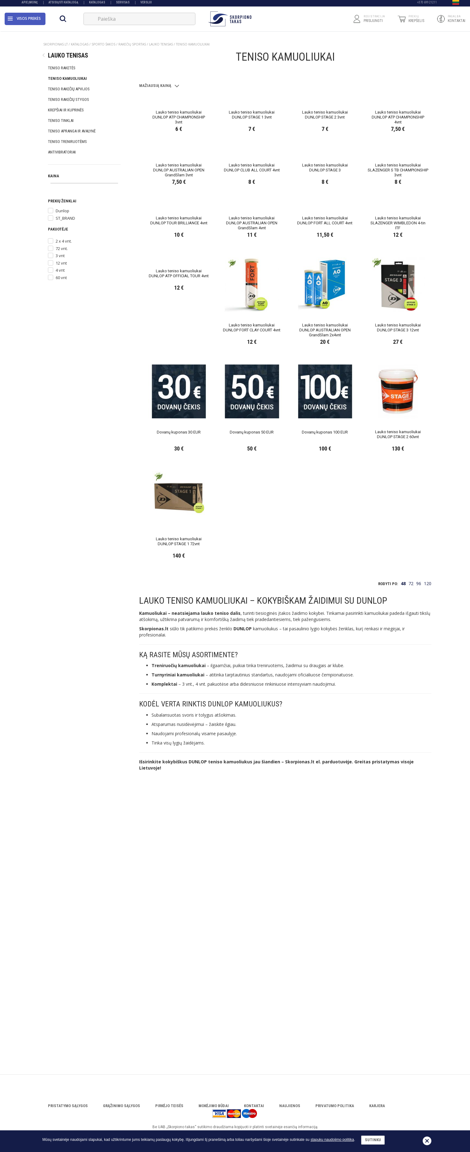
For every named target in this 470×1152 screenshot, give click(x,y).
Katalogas (97, 4)
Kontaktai (254, 1105)
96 (418, 853)
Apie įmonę (30, 4)
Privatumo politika (334, 1105)
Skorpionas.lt (55, 44)
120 (427, 853)
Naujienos (289, 1105)
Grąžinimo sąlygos (121, 1105)
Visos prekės (24, 20)
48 (403, 853)
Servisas (123, 4)
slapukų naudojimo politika (332, 1139)
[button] (455, 4)
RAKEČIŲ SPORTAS (132, 44)
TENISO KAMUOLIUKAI (193, 44)
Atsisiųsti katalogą (63, 4)
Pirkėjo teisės (169, 1105)
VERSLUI (146, 4)
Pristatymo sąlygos (68, 1105)
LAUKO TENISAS (161, 44)
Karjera (377, 1105)
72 (410, 853)
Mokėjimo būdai (214, 1105)
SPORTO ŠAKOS (103, 44)
